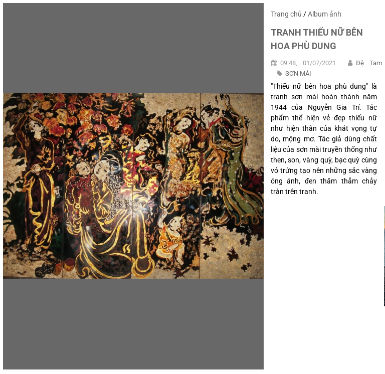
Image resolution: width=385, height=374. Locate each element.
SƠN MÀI (298, 73)
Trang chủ (286, 14)
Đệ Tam (369, 63)
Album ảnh (324, 14)
